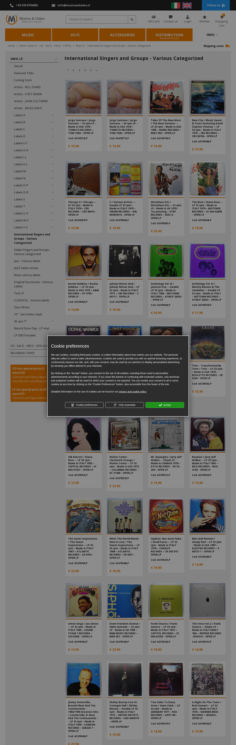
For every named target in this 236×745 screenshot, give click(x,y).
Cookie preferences (84, 405)
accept (165, 405)
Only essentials (124, 405)
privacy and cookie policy (132, 391)
